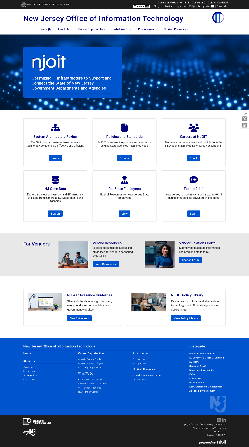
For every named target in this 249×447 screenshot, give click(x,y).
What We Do (86, 373)
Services (169, 6)
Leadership (29, 371)
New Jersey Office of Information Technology (59, 346)
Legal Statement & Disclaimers (205, 386)
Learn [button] (55, 158)
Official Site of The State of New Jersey (46, 4)
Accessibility (139, 379)
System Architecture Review (92, 383)
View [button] (125, 213)
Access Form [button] (190, 260)
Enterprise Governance (90, 379)
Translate (141, 6)
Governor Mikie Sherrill (202, 353)
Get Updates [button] (205, 6)
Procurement (141, 353)
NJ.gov (158, 6)
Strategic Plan (30, 375)
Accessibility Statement (202, 390)
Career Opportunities (91, 353)
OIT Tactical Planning (89, 387)
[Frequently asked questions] (192, 6)
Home (45, 29)
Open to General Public (90, 359)
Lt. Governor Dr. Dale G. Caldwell (206, 357)
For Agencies (139, 363)
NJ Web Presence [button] (175, 29)
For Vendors (139, 359)
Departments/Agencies (201, 370)
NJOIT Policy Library (88, 391)
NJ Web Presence (144, 369)
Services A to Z (197, 366)
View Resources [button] (105, 264)
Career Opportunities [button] (91, 29)
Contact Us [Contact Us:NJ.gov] (195, 378)
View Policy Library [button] (186, 318)
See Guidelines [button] (79, 318)
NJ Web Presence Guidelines (147, 375)
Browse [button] (124, 158)
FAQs (192, 374)
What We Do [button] (121, 29)
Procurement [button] (146, 29)
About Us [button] (63, 29)
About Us (29, 361)
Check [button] (194, 158)
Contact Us (29, 379)
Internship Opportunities (90, 367)
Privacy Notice (197, 382)
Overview (28, 367)
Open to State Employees (90, 363)
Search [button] (222, 6)
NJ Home (194, 361)
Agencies (182, 6)
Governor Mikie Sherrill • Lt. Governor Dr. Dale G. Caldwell (193, 2)
